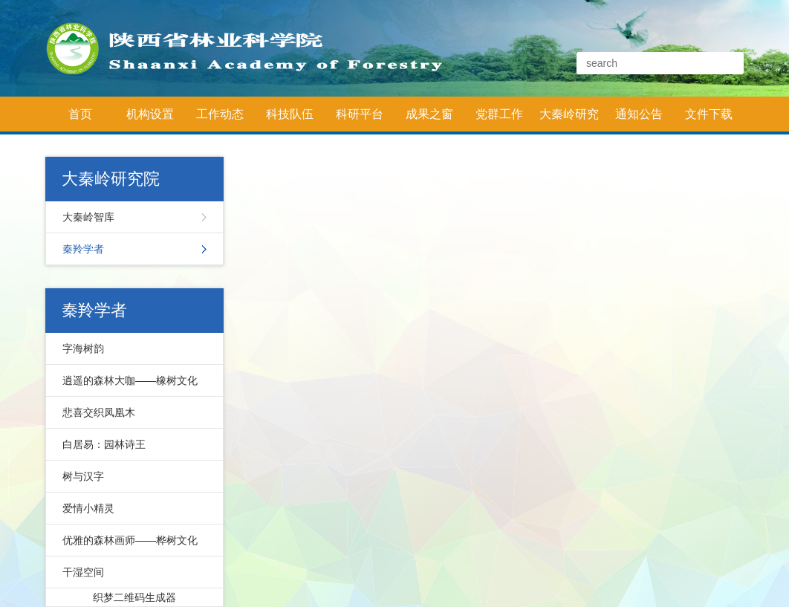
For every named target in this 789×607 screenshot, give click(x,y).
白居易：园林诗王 (104, 444)
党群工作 (499, 114)
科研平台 (359, 114)
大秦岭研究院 (569, 120)
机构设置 (150, 114)
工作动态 (220, 114)
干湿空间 (83, 572)
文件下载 (709, 114)
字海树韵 (83, 348)
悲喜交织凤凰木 (98, 412)
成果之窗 (429, 114)
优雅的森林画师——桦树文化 (130, 540)
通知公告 (639, 114)
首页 (80, 114)
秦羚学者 (83, 249)
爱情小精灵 (88, 508)
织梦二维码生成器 (134, 597)
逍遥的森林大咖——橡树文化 (130, 380)
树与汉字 (83, 476)
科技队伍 (290, 114)
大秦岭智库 (88, 217)
